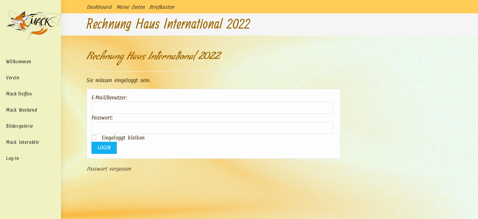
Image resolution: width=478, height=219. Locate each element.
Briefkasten (161, 7)
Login (104, 147)
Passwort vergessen (109, 169)
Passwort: (102, 118)
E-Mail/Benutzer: (109, 98)
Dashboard (99, 7)
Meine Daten (130, 7)
